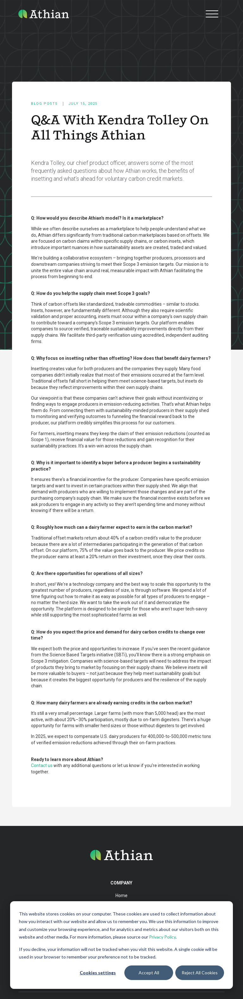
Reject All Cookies (200, 972)
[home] (43, 13)
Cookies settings (98, 972)
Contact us (42, 765)
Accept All (149, 972)
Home (121, 895)
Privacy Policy (162, 937)
